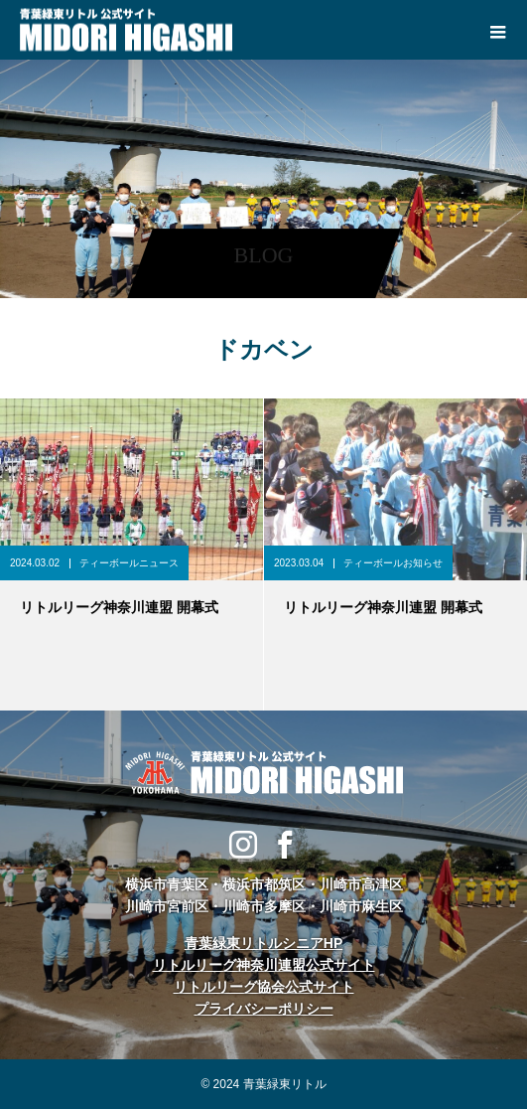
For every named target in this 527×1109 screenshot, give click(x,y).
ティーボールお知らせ (393, 562)
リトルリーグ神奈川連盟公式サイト (264, 965)
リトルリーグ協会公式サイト (264, 987)
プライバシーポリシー (264, 1009)
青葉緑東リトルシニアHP (263, 943)
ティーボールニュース (129, 562)
